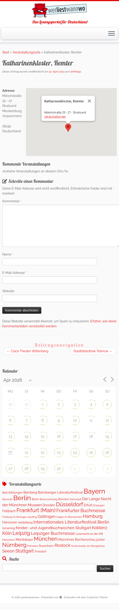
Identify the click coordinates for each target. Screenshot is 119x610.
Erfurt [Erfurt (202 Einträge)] (88, 505)
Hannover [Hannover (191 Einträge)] (9, 522)
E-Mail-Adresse (14, 273)
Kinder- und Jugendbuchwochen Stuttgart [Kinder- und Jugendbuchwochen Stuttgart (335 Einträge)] (53, 528)
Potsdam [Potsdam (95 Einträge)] (32, 545)
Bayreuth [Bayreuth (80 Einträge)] (7, 499)
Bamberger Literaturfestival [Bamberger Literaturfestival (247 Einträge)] (60, 492)
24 (75, 452)
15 (43, 436)
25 (91, 452)
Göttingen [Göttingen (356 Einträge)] (47, 516)
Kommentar (11, 201)
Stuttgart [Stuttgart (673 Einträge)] (24, 551)
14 (26, 436)
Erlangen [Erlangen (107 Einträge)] (99, 505)
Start (5, 52)
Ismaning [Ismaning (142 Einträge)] (8, 528)
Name (7, 254)
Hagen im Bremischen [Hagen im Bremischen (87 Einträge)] (69, 517)
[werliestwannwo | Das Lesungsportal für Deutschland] (59, 10)
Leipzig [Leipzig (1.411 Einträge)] (21, 533)
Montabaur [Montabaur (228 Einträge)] (24, 540)
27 (10, 468)
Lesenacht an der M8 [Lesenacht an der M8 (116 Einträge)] (89, 533)
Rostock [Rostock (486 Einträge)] (62, 545)
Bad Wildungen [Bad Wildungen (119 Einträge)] (12, 492)
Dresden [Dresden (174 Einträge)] (48, 505)
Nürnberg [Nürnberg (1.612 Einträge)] (14, 545)
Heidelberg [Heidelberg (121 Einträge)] (25, 522)
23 (59, 452)
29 (43, 468)
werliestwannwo (30, 597)
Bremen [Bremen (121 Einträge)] (63, 499)
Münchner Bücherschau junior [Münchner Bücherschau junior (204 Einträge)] (81, 539)
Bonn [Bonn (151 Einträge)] (35, 499)
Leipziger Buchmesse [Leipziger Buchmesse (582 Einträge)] (53, 533)
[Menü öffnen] (111, 33)
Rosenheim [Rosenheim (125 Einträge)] (46, 545)
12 (107, 420)
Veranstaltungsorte (26, 52)
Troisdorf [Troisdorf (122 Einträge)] (40, 551)
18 (91, 436)
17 (75, 436)
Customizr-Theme (97, 597)
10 (75, 420)
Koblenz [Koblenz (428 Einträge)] (99, 527)
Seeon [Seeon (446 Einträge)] (8, 551)
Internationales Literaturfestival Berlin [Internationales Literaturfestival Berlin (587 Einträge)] (71, 522)
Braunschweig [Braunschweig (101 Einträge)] (48, 499)
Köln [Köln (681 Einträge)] (7, 533)
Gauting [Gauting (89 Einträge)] (32, 517)
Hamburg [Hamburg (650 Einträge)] (93, 516)
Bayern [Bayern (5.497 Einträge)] (94, 491)
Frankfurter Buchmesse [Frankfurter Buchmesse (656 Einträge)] (80, 510)
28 (27, 468)
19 (107, 436)
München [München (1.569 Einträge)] (45, 539)
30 (10, 404)
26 (107, 452)
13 (10, 436)
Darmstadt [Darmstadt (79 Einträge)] (75, 499)
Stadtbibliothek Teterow (93, 351)
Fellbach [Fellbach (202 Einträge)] (9, 511)
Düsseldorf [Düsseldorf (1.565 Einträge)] (69, 504)
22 (43, 452)
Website (8, 291)
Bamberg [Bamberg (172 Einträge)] (30, 492)
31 (26, 404)
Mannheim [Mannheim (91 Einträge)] (8, 539)
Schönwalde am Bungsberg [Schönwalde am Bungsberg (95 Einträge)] (87, 545)
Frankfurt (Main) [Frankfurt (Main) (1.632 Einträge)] (36, 510)
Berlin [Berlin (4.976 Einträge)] (22, 498)
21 (26, 452)
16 (59, 436)
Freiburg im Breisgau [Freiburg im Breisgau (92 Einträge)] (14, 516)
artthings (75, 71)
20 (10, 452)
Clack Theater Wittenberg (27, 351)
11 (91, 420)
